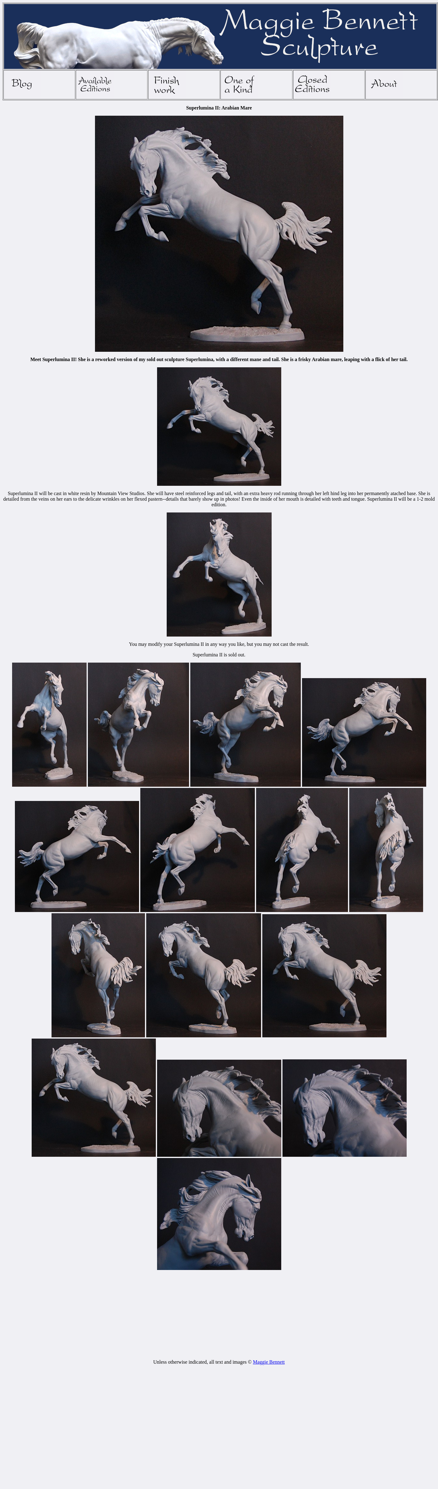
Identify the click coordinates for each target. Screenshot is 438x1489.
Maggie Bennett (269, 1362)
